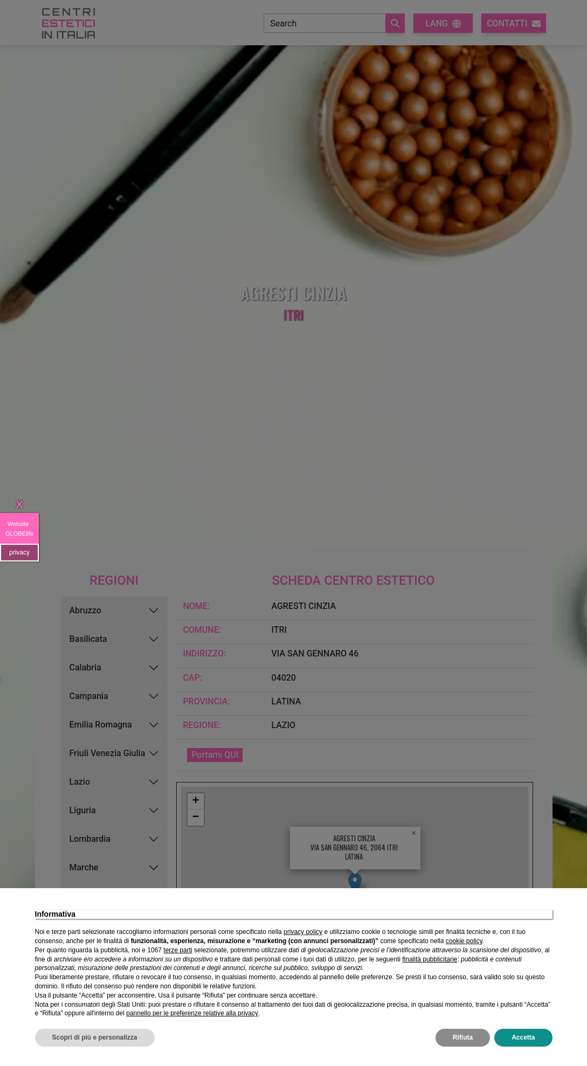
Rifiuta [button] (463, 1037)
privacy (19, 552)
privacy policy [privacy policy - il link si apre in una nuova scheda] (303, 932)
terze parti (177, 950)
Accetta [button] (523, 1037)
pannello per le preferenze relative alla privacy (192, 1013)
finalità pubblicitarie (429, 959)
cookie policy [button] (464, 941)
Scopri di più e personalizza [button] (94, 1037)
